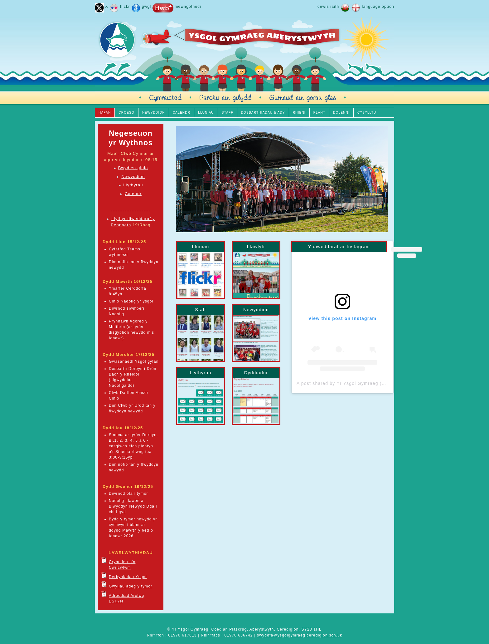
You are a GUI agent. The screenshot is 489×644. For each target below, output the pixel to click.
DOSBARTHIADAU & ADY (263, 112)
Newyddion (133, 176)
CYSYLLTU (366, 112)
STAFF (227, 112)
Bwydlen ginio (133, 167)
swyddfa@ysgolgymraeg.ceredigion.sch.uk (299, 635)
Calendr (133, 193)
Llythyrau (133, 185)
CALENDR (181, 112)
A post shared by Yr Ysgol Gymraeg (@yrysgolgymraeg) (360, 383)
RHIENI (299, 112)
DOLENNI (341, 112)
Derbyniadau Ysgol (128, 577)
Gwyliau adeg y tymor (130, 586)
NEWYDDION (153, 112)
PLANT (319, 112)
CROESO (126, 112)
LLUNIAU (206, 112)
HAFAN (105, 112)
